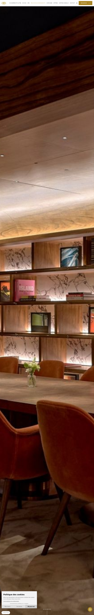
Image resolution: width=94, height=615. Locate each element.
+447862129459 (90, 609)
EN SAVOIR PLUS (47, 609)
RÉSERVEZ (84, 3)
